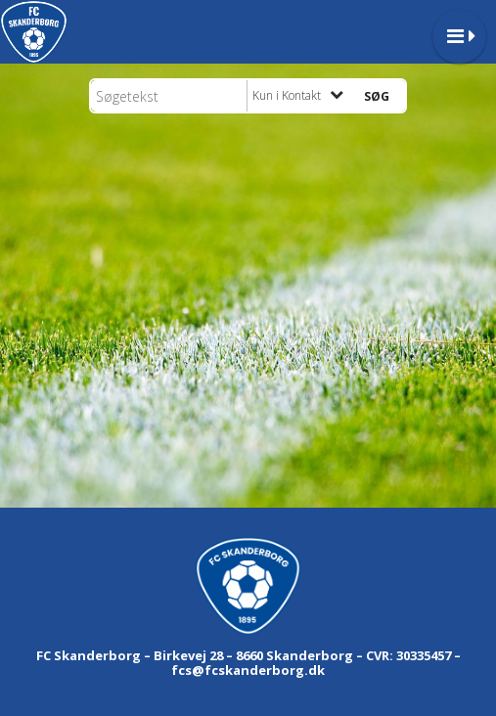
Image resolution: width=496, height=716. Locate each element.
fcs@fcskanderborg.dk (248, 670)
